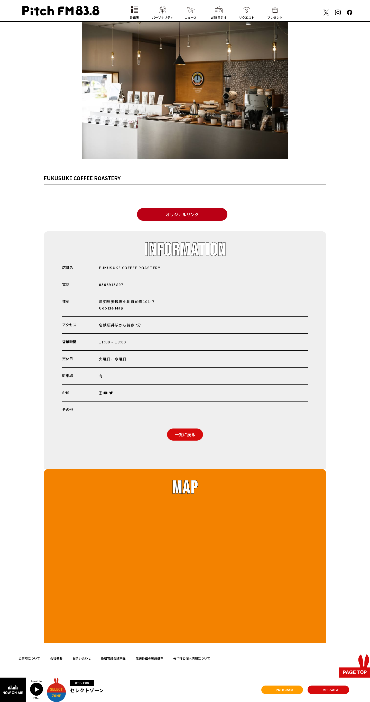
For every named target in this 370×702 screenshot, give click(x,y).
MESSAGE (330, 689)
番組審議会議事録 (113, 658)
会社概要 (56, 658)
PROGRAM (284, 689)
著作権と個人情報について (191, 658)
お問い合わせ (81, 658)
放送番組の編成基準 (149, 658)
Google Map (111, 308)
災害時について (29, 658)
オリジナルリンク (182, 214)
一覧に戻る (185, 434)
